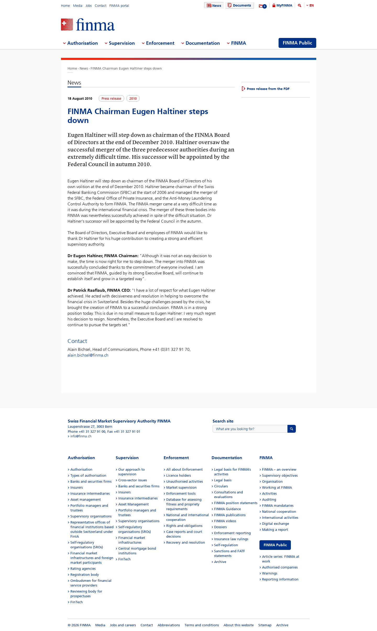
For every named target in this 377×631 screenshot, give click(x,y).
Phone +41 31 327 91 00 (86, 431)
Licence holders (178, 475)
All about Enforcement (184, 469)
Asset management (85, 500)
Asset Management (133, 504)
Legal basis (222, 480)
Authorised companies (280, 567)
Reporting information (280, 579)
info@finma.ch (80, 436)
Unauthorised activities (184, 481)
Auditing (269, 500)
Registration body (84, 575)
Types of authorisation (88, 475)
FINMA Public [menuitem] (297, 43)
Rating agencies (83, 569)
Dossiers (220, 527)
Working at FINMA (277, 487)
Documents (238, 5)
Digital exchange (275, 524)
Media (77, 6)
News (213, 6)
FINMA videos (225, 521)
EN (311, 5)
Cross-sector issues (132, 480)
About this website (239, 625)
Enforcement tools (181, 493)
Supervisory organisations (91, 516)
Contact (100, 6)
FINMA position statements (235, 503)
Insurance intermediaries (90, 493)
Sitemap (264, 625)
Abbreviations (169, 625)
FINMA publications (230, 515)
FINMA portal (119, 6)
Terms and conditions (202, 625)
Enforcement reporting (232, 533)
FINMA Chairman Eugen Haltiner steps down (126, 68)
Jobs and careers (123, 625)
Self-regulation (226, 545)
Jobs (89, 6)
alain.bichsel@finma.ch (88, 355)
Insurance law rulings (231, 539)
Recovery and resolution (185, 542)
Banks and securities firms (91, 481)
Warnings (269, 573)
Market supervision (181, 487)
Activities (269, 493)
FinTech (76, 602)
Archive (220, 562)
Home (65, 6)
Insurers (76, 487)
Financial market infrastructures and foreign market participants (91, 558)
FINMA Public (275, 545)
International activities (280, 518)
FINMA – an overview (279, 469)
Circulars (221, 486)
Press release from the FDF (268, 89)
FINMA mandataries (277, 506)
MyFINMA (284, 5)
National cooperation (279, 512)
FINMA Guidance (227, 509)
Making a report (275, 530)
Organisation (272, 481)
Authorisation (81, 469)
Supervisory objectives (280, 475)
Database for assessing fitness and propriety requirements (184, 504)
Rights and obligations (184, 526)
